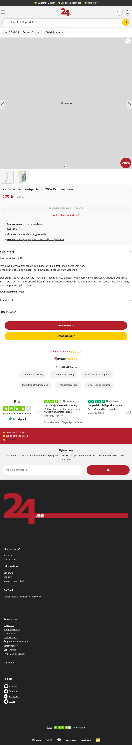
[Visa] (131, 300)
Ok (108, 470)
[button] (98, 740)
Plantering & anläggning (97, 375)
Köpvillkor (9, 626)
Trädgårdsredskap (68, 385)
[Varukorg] (127, 12)
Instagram (14, 696)
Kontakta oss (10, 638)
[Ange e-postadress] (42, 470)
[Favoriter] (119, 12)
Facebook (14, 691)
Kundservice (35, 597)
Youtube (13, 686)
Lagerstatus (10, 650)
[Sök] (66, 22)
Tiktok (12, 702)
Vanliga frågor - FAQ (14, 581)
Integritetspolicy (12, 630)
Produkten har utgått (66, 209)
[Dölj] (131, 252)
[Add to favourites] (128, 41)
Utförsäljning (66, 336)
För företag (9, 663)
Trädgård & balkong (32, 32)
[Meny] (3, 12)
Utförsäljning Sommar (99, 385)
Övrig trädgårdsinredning (35, 385)
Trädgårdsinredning (54, 32)
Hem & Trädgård (11, 32)
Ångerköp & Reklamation (16, 642)
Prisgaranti (66, 325)
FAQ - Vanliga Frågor (14, 654)
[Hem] (66, 12)
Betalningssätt (11, 646)
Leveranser (9, 634)
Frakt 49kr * (92, 3)
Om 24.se (8, 573)
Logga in (8, 577)
